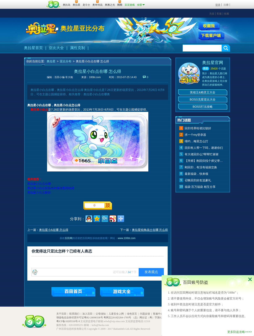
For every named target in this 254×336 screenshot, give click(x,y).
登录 (217, 4)
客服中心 (158, 313)
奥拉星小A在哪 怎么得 (53, 229)
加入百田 (87, 313)
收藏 (226, 13)
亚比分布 (65, 61)
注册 (226, 4)
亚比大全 (56, 48)
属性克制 (77, 48)
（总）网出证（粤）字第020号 (149, 317)
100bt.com (95, 77)
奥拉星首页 (33, 48)
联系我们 (74, 313)
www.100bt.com (127, 238)
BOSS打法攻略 (203, 106)
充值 (211, 13)
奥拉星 (51, 61)
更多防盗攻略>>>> (239, 331)
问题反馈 (145, 313)
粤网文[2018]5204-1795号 (117, 317)
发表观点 (151, 272)
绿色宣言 (132, 313)
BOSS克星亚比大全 (203, 99)
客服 (219, 13)
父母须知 (101, 313)
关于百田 (61, 313)
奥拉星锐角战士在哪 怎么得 (150, 229)
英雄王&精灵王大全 (202, 92)
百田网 (53, 4)
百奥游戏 (34, 2)
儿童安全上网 (116, 313)
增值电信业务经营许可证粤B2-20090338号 (79, 317)
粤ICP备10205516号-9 (68, 321)
